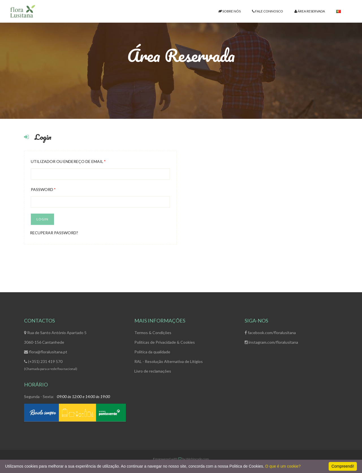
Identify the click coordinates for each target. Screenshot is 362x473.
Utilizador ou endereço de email (68, 161)
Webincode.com (197, 459)
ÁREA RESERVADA (309, 11)
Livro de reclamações (152, 371)
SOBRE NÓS (229, 11)
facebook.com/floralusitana (270, 332)
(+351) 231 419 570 (43, 361)
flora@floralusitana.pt (45, 351)
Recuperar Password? (54, 232)
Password (43, 189)
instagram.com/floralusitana (271, 342)
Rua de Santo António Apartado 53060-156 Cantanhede (55, 337)
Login (42, 219)
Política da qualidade (152, 351)
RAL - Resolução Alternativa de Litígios (168, 361)
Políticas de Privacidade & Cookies (164, 342)
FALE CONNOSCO (267, 11)
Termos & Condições (152, 332)
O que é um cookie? (283, 466)
